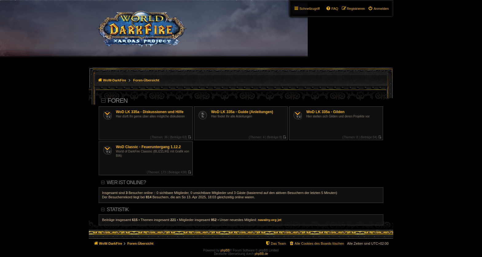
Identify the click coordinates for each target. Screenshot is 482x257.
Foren (118, 100)
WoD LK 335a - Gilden (325, 112)
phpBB (225, 250)
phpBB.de (261, 253)
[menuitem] (378, 8)
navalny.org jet (270, 220)
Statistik (117, 209)
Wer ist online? (126, 182)
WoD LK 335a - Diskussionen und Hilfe (150, 112)
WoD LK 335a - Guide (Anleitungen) (242, 112)
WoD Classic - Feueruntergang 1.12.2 (148, 147)
